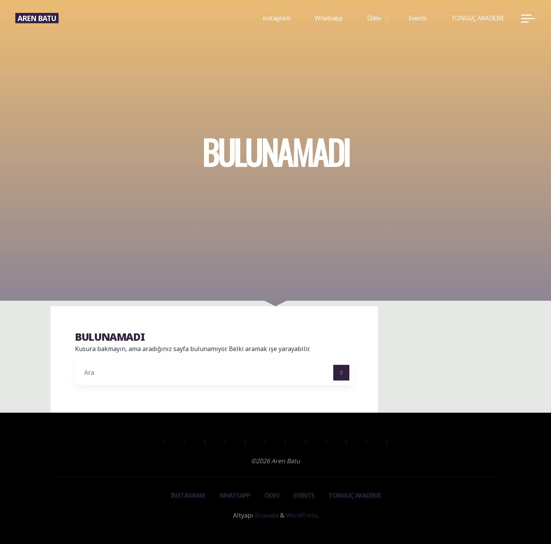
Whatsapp (235, 495)
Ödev (271, 495)
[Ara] (341, 373)
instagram (188, 495)
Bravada (266, 515)
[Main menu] (528, 18)
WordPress (301, 515)
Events (303, 495)
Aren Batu (37, 18)
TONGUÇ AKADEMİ (354, 495)
